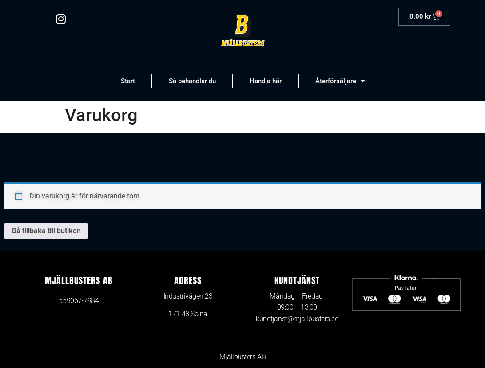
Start (128, 81)
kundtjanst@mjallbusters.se (297, 319)
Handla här (266, 81)
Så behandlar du (192, 81)
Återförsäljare (340, 81)
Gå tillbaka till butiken (46, 230)
